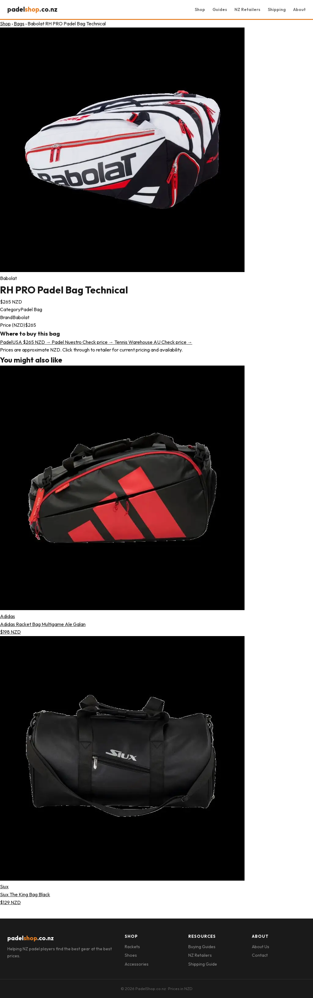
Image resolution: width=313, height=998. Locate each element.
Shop (200, 9)
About (299, 9)
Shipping (277, 9)
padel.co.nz (32, 9)
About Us (260, 946)
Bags (19, 23)
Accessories (137, 964)
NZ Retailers (247, 9)
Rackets (132, 946)
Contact (260, 955)
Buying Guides (201, 946)
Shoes (131, 955)
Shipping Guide (202, 964)
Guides (219, 9)
